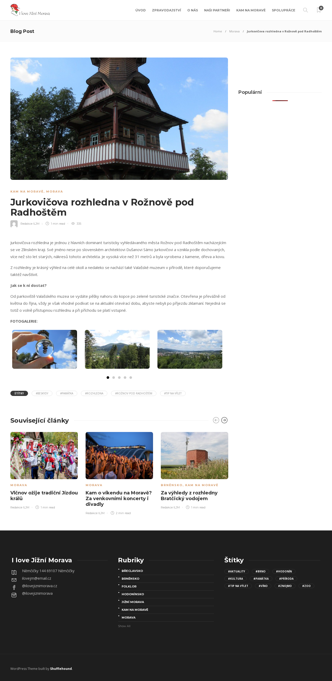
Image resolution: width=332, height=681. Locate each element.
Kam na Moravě (251, 10)
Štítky (19, 393)
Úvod (140, 10)
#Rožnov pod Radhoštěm (133, 393)
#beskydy (42, 393)
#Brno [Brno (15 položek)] (260, 571)
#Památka (66, 393)
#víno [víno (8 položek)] (263, 586)
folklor (129, 586)
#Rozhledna (94, 393)
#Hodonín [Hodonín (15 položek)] (284, 571)
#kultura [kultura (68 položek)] (235, 578)
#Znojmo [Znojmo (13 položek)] (285, 586)
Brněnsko (172, 485)
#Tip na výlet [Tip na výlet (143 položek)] (238, 586)
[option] (44, 469)
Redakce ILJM (29, 223)
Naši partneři (217, 10)
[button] (16, 351)
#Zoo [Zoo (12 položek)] (306, 586)
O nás (192, 10)
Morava (234, 31)
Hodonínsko (133, 594)
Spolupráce (283, 10)
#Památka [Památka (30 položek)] (261, 578)
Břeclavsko (132, 571)
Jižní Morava (133, 602)
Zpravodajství (166, 10)
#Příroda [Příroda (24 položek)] (286, 578)
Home (217, 31)
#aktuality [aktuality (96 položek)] (236, 571)
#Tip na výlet (173, 393)
